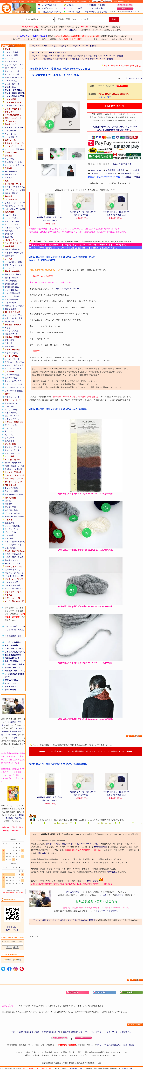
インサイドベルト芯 (13, 368)
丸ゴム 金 (9, 431)
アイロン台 (18, 447)
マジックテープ (11, 735)
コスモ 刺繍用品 (11, 290)
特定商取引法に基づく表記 (96, 12)
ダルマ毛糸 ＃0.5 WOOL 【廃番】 (85, 844)
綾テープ (8, 416)
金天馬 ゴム (9, 441)
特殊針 (7, 466)
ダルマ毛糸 (59, 59)
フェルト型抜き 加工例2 (15, 96)
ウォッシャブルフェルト (15, 65)
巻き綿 (20, 557)
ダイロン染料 (10, 507)
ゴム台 (20, 206)
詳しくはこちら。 (72, 30)
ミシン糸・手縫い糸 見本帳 (14, 494)
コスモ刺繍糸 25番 (12, 293)
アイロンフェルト (12, 71)
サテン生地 (9, 538)
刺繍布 (7, 278)
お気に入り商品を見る (122, 164)
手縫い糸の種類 (11, 491)
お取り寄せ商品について (15, 661)
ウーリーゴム (10, 438)
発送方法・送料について (15, 671)
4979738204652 (135, 78)
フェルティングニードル (15, 106)
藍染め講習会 (19, 516)
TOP (13, 1032)
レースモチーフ (11, 268)
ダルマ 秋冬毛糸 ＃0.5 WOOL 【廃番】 (97, 59)
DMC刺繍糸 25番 (12, 287)
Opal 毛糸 (9, 237)
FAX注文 (136, 177)
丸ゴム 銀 (9, 435)
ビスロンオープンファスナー (14, 387)
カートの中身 (133, 170)
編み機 (7, 249)
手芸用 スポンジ (11, 560)
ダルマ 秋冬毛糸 (72, 59)
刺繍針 (13, 466)
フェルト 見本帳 (11, 52)
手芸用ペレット (11, 171)
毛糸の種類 (48, 59)
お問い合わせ (10, 690)
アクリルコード (11, 410)
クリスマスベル (18, 187)
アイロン (8, 447)
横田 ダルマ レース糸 (13, 265)
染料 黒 (8, 501)
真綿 (14, 557)
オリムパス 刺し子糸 (13, 315)
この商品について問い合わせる (103, 173)
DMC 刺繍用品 (11, 281)
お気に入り (71, 5)
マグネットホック (12, 397)
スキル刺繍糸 (10, 303)
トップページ (35, 52)
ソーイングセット (12, 359)
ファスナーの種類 (12, 375)
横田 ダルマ (61, 52)
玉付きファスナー (12, 378)
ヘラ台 (7, 328)
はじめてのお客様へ (50, 5)
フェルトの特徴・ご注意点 (14, 664)
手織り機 (16, 249)
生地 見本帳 (9, 523)
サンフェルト (10, 58)
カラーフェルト (11, 61)
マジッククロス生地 (13, 545)
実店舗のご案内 (11, 680)
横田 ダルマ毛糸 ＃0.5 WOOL (67, 289)
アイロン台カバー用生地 (15, 542)
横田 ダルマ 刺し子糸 (13, 318)
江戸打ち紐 (9, 406)
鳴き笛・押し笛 (11, 193)
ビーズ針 (21, 466)
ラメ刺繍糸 (20, 306)
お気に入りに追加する (98, 164)
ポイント (132, 11)
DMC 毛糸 (9, 234)
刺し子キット (10, 321)
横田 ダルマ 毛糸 (12, 221)
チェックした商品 (74, 8)
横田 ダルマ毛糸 (75, 56)
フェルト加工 (10, 87)
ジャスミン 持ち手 (12, 585)
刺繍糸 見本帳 (10, 309)
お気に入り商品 (11, 645)
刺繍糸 (5, 731)
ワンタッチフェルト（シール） (15, 68)
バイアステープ (11, 413)
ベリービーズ (10, 134)
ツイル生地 (9, 535)
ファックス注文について (15, 652)
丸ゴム (15, 425)
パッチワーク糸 (11, 353)
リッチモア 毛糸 (11, 218)
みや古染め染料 (11, 510)
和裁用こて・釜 (11, 334)
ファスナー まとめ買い (14, 391)
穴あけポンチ (10, 206)
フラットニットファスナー (14, 384)
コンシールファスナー (14, 381)
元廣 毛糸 (9, 231)
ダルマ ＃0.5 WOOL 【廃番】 (111, 56)
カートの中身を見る (96, 8)
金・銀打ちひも (11, 403)
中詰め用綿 (16, 554)
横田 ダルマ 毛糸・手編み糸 (57, 844)
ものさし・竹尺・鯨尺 (14, 365)
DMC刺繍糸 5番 (11, 284)
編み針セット (10, 256)
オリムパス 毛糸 (11, 224)
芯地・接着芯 (10, 548)
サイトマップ (10, 686)
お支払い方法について (51, 8)
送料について (96, 170)
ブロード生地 (10, 532)
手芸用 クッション (12, 563)
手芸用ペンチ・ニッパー (15, 203)
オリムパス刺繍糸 (12, 296)
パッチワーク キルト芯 (14, 573)
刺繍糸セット (9, 306)
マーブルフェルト (12, 74)
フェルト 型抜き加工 (13, 90)
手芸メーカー (48, 52)
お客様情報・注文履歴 (96, 5)
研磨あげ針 (16, 463)
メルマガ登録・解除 (13, 636)
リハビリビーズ (11, 137)
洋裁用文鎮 (9, 346)
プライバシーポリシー (94, 1032)
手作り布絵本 (10, 722)
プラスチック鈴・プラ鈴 (15, 190)
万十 (6, 340)
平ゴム (7, 425)
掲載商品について (12, 658)
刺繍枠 (15, 278)
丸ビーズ (8, 127)
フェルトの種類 (11, 55)
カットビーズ (19, 127)
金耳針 (7, 463)
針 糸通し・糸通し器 (13, 469)
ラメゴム (8, 428)
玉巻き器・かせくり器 (14, 253)
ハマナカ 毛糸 (10, 215)
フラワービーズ (11, 131)
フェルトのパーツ (12, 84)
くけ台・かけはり (12, 331)
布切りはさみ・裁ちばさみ (14, 362)
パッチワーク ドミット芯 (14, 576)
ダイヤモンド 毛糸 (12, 228)
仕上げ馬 (8, 343)
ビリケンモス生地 (12, 526)
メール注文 (126, 177)
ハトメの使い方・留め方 (15, 209)
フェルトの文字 (11, 81)
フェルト (19, 728)
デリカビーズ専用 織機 (14, 149)
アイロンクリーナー (13, 450)
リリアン (17, 416)
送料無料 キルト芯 (12, 570)
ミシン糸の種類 (11, 488)
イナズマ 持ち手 (11, 582)
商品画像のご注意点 (13, 655)
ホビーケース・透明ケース (14, 165)
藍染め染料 (9, 516)
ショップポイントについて (14, 649)
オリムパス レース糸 (13, 262)
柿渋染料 (8, 504)
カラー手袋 (9, 159)
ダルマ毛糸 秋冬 (90, 56)
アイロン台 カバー (12, 453)
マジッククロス (15, 738)
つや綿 (7, 557)
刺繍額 (18, 274)
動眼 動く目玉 (10, 174)
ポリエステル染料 (12, 513)
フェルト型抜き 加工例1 (15, 93)
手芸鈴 (7, 187)
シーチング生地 (11, 529)
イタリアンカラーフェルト (14, 77)
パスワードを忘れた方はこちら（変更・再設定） (116, 1045)
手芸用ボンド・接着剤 (14, 162)
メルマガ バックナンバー (14, 683)
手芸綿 (7, 554)
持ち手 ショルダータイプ (14, 589)
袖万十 (13, 340)
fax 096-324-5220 (76, 1068)
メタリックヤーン (12, 419)
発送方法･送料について (51, 12)
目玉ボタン (9, 178)
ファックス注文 (73, 12)
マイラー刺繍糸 (11, 299)
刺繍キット (9, 274)
